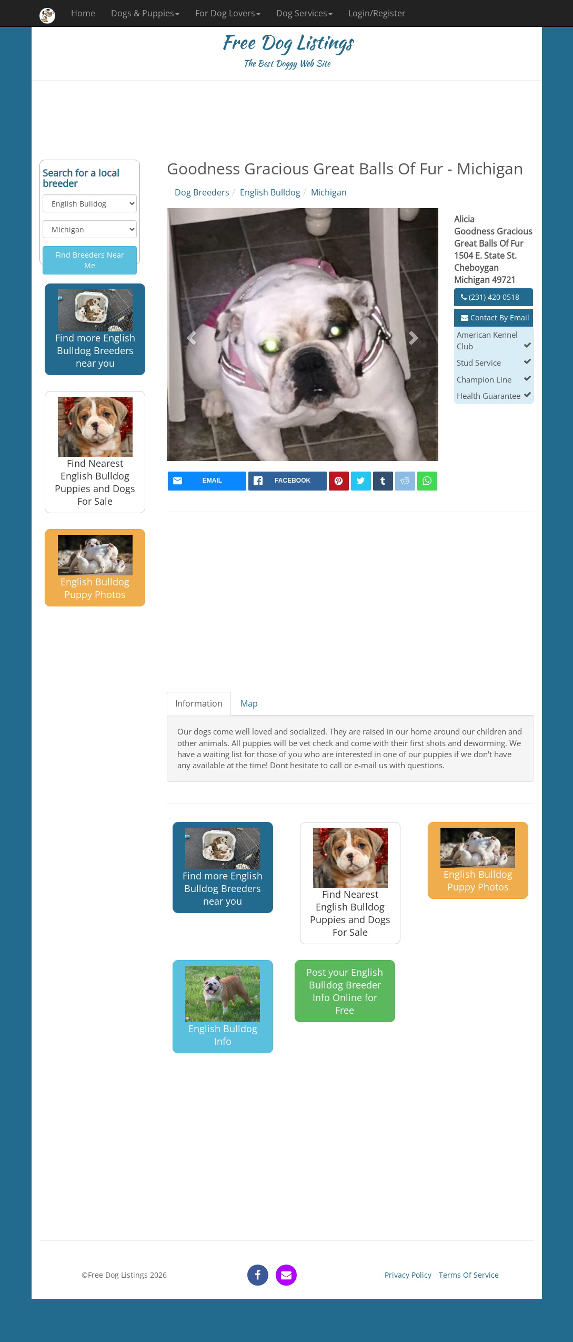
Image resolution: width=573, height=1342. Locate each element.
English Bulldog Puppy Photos (95, 568)
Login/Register (377, 13)
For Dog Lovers (227, 13)
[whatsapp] (427, 481)
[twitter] (361, 481)
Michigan (329, 192)
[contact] (286, 1275)
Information (199, 703)
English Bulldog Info (222, 1006)
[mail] (207, 481)
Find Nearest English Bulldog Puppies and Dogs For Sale (95, 452)
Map (249, 703)
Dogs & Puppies (145, 13)
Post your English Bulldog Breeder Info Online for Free (344, 991)
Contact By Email (495, 317)
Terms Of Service (469, 1275)
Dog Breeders (202, 192)
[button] (189, 334)
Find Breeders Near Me (89, 260)
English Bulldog (270, 192)
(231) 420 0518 (490, 297)
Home (83, 13)
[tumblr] (383, 481)
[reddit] (405, 481)
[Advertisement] (286, 120)
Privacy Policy (408, 1275)
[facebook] (287, 481)
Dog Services (304, 13)
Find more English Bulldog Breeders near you (95, 329)
